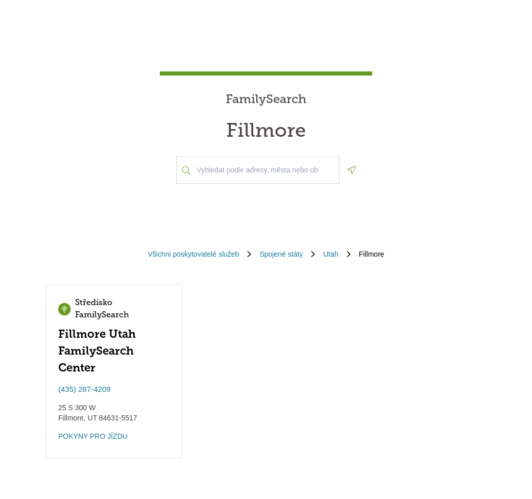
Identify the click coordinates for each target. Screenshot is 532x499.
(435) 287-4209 (84, 389)
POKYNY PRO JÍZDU (93, 436)
